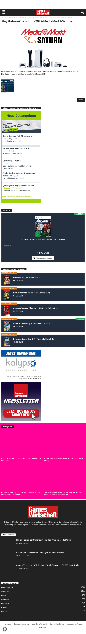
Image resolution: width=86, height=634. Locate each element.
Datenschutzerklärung (21, 624)
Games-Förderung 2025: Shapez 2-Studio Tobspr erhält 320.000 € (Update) (21, 493)
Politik (3, 595)
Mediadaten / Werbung (74, 624)
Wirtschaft (5, 591)
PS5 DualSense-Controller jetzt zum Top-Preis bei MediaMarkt (21, 459)
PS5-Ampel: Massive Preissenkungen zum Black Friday (63, 459)
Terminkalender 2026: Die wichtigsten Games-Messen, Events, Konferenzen (63, 493)
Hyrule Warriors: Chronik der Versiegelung (31, 293)
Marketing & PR (7, 587)
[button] (4, 629)
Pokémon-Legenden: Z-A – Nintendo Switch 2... (33, 339)
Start (2, 17)
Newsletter (43, 627)
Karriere (4, 611)
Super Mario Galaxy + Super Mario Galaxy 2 (32, 324)
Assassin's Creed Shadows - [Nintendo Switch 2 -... (35, 308)
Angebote (5, 599)
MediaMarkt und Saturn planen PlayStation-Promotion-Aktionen (26, 17)
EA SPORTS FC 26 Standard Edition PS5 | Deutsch (43, 240)
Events (4, 607)
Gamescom (5, 603)
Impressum (7, 624)
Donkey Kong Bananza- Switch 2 (27, 277)
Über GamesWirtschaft (39, 624)
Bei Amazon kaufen (44, 258)
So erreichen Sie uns (57, 624)
